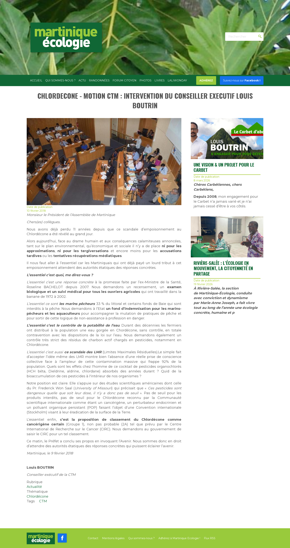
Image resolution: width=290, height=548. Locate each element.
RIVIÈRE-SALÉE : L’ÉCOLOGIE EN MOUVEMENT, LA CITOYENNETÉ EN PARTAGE (223, 268)
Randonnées (99, 80)
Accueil (36, 80)
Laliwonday (177, 80)
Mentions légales (113, 538)
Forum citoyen (124, 80)
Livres (159, 80)
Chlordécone (37, 496)
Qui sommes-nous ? (60, 80)
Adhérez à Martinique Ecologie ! (179, 538)
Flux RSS (209, 538)
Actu (82, 80)
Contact (93, 538)
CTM (43, 501)
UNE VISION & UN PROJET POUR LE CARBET (224, 167)
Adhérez (206, 80)
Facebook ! (241, 80)
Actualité (34, 487)
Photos (145, 80)
